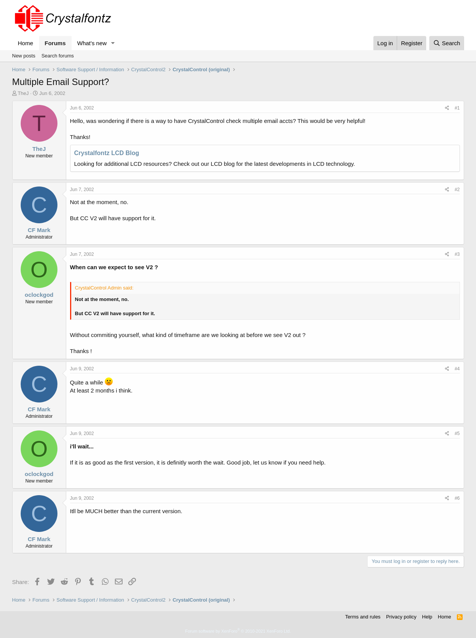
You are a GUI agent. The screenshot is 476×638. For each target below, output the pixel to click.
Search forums (57, 56)
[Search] (446, 43)
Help (427, 617)
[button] (112, 43)
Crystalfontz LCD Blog (106, 153)
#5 (457, 433)
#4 (457, 368)
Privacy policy (401, 617)
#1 (457, 108)
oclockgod (39, 294)
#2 (457, 189)
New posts (24, 56)
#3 (457, 254)
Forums (55, 43)
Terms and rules (362, 617)
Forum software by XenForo (238, 631)
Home (25, 43)
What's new (92, 43)
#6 (457, 498)
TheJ (23, 93)
